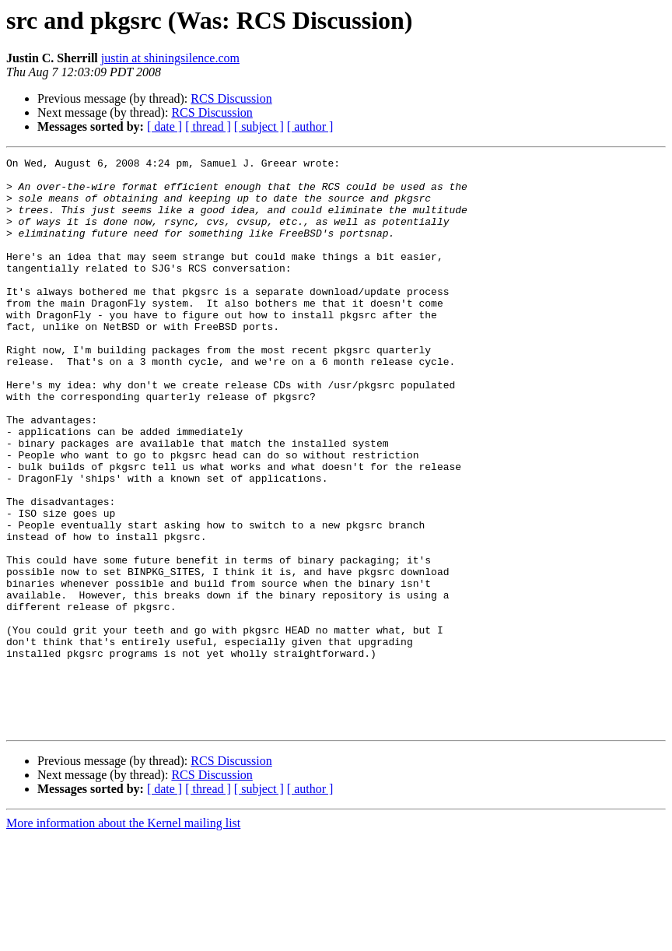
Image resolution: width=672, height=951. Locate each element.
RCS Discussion (231, 98)
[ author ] (310, 126)
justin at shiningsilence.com (170, 58)
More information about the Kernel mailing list (123, 937)
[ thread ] (208, 126)
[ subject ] (259, 126)
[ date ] (164, 126)
